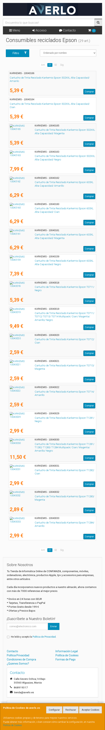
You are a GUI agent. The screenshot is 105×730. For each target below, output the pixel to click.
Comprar (89, 91)
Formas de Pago (66, 659)
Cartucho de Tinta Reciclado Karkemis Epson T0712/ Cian (42, 339)
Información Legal (67, 651)
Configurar (54, 710)
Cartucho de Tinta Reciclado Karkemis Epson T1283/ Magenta (45, 496)
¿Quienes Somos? (18, 663)
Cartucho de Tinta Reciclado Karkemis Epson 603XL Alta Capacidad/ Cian (52, 208)
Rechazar (70, 710)
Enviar (53, 626)
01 (50, 65)
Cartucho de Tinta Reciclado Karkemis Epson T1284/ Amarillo (45, 522)
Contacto (67, 30)
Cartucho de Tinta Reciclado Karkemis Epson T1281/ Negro (43, 417)
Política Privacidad (18, 655)
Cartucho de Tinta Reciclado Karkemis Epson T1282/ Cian (42, 470)
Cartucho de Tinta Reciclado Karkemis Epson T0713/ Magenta (45, 365)
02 (55, 65)
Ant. (43, 65)
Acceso (39, 30)
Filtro (20, 53)
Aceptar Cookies (90, 710)
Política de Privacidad (44, 636)
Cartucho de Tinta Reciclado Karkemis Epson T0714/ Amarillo (45, 391)
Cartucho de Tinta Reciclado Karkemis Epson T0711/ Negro (43, 286)
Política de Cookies (12, 725)
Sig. (62, 65)
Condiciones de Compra (21, 659)
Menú (14, 30)
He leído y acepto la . (33, 636)
